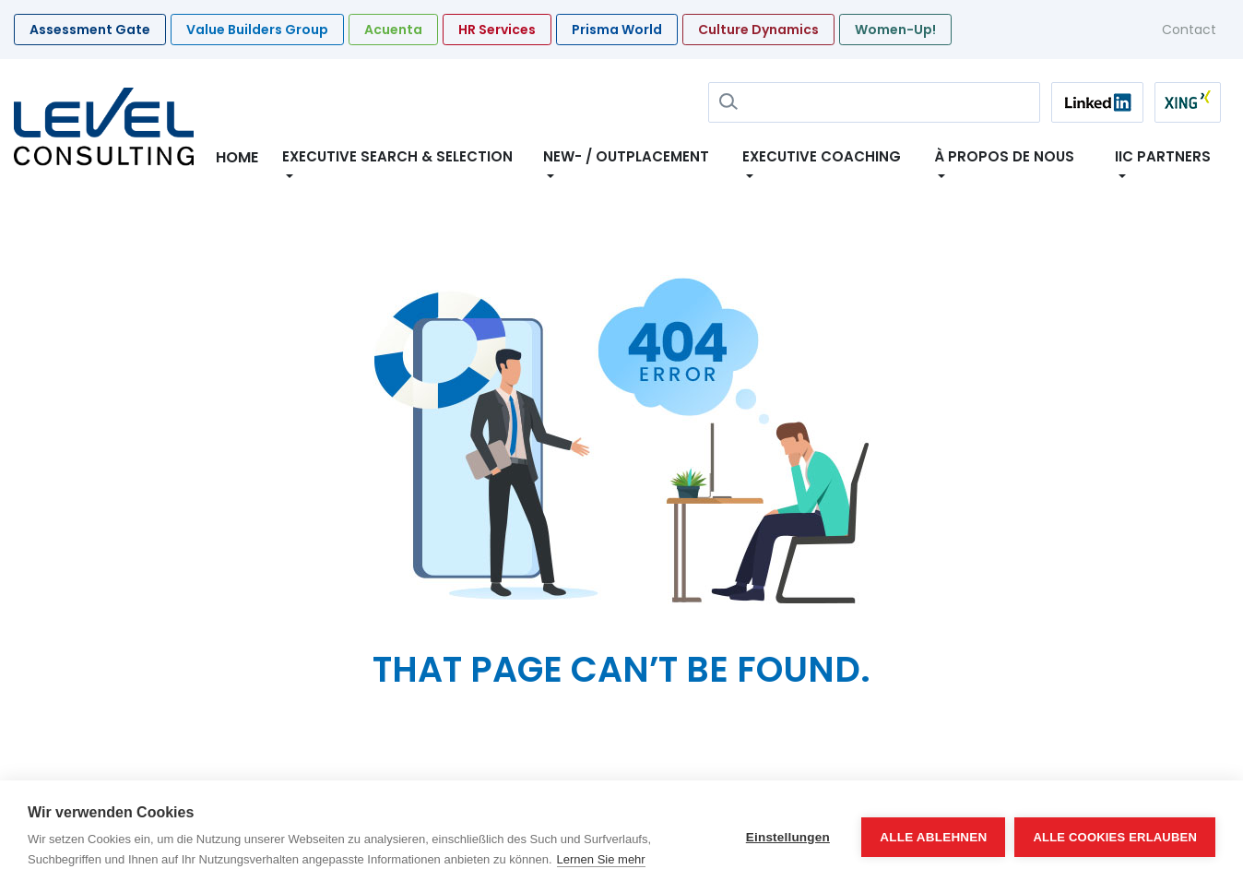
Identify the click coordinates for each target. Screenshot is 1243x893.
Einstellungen (788, 837)
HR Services (497, 29)
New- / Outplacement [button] (626, 156)
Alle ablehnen (933, 837)
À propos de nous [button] (1008, 156)
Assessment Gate (90, 29)
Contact (1189, 29)
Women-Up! (895, 29)
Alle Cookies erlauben (1115, 837)
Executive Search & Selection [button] (397, 156)
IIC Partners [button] (1163, 156)
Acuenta (393, 29)
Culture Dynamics (758, 29)
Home (237, 157)
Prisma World (617, 29)
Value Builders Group (257, 29)
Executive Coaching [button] (821, 156)
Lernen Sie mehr (601, 859)
